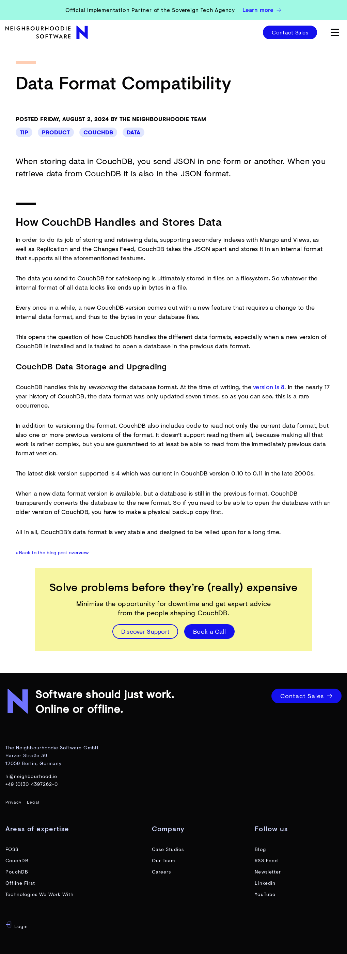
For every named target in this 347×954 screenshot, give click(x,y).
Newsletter (268, 871)
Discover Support (145, 631)
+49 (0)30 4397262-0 (31, 784)
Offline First (20, 882)
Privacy (13, 802)
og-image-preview (25, 948)
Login (16, 925)
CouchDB (98, 132)
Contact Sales (290, 32)
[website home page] (47, 32)
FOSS (11, 849)
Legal (33, 802)
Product (56, 132)
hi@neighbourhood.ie (31, 776)
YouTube (265, 894)
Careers (161, 871)
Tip (24, 132)
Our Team (163, 860)
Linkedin (265, 882)
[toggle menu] (335, 32)
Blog (260, 849)
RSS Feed (266, 860)
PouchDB (16, 871)
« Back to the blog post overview (52, 552)
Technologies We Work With (39, 894)
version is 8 (268, 386)
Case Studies (168, 849)
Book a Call (209, 631)
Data (133, 132)
